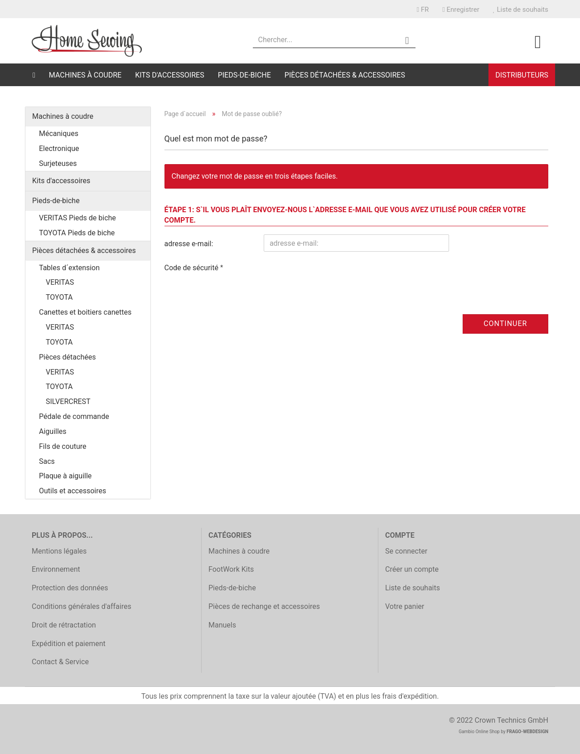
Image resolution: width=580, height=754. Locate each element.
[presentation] (332, 276)
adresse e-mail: (188, 243)
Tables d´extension (69, 267)
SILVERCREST (68, 401)
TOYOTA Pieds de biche (77, 233)
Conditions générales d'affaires (81, 606)
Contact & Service (60, 661)
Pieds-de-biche (244, 75)
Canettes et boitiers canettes (85, 312)
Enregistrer (460, 9)
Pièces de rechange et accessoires (264, 606)
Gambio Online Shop (479, 731)
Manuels (222, 625)
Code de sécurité (192, 267)
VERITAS (60, 282)
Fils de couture (62, 446)
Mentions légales (59, 551)
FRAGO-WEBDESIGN (527, 731)
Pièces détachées (67, 357)
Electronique (59, 148)
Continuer (505, 323)
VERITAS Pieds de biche (77, 218)
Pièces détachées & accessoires (345, 75)
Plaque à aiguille (65, 476)
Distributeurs (521, 75)
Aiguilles (53, 431)
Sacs (47, 461)
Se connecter (406, 551)
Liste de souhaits (520, 9)
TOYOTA (59, 297)
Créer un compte (412, 569)
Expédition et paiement (69, 643)
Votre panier (404, 606)
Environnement (56, 569)
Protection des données (70, 588)
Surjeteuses (58, 163)
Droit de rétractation (64, 625)
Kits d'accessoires (169, 75)
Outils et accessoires (72, 490)
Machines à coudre (85, 75)
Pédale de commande (74, 416)
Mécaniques (58, 133)
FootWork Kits (231, 569)
